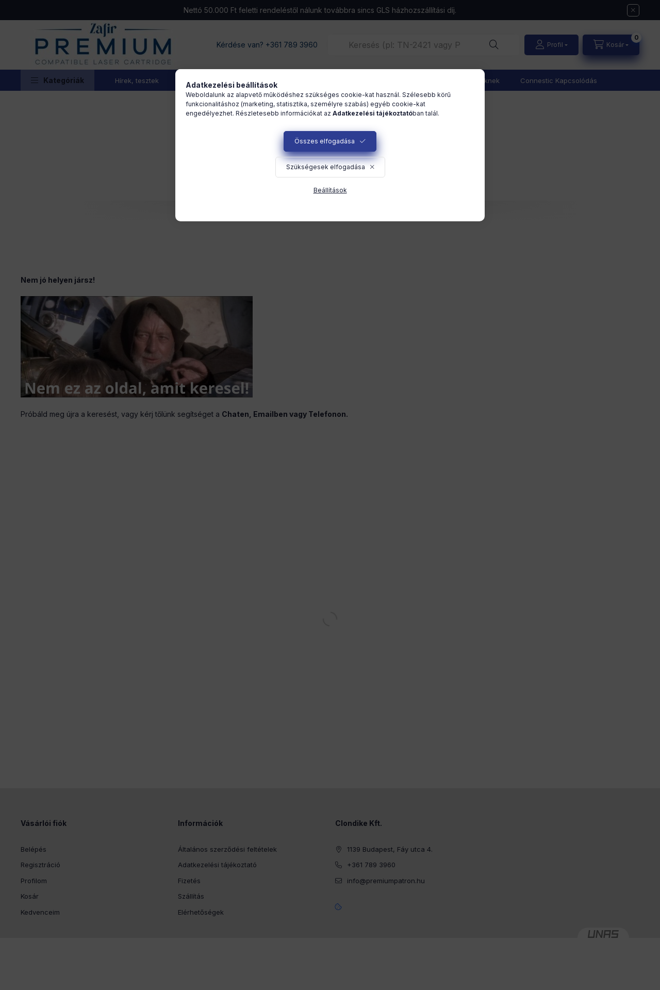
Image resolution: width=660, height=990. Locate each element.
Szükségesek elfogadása (325, 167)
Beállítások (330, 190)
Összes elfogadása (324, 141)
